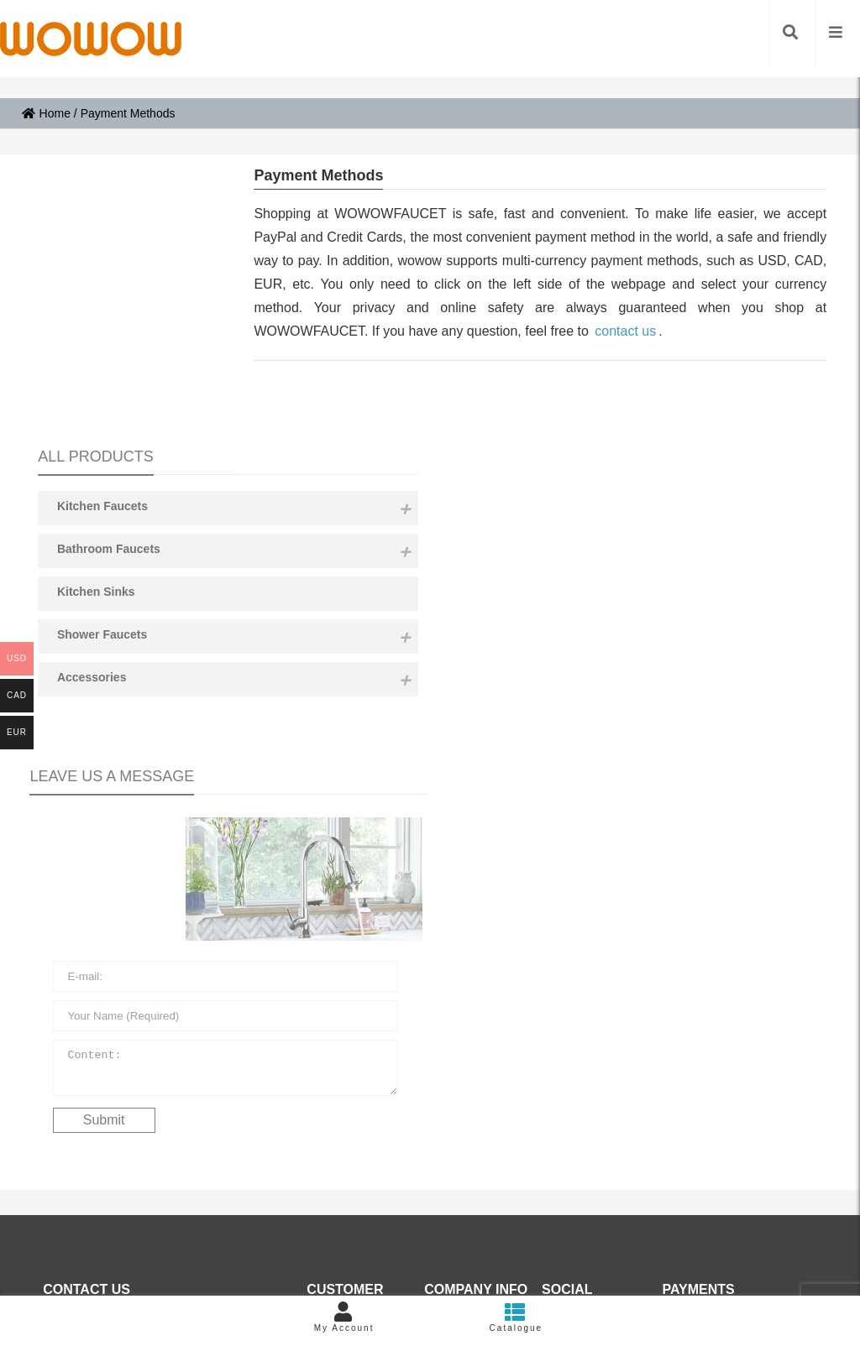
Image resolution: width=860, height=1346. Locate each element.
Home (46, 113)
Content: (122, 784)
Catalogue (516, 1317)
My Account (344, 1317)
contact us (625, 331)
